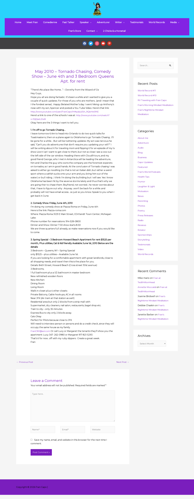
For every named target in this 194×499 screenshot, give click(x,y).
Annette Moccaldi (147, 293)
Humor (142, 188)
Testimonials (144, 251)
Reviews (142, 231)
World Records (146, 260)
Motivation (143, 197)
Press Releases (145, 222)
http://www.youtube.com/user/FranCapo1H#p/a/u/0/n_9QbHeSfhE (66, 113)
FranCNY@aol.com (41, 333)
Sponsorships (145, 241)
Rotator (142, 236)
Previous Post (25, 364)
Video (141, 255)
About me (143, 144)
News (141, 202)
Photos (141, 212)
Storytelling (144, 246)
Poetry (141, 217)
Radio (141, 226)
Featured (143, 173)
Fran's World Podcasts (149, 178)
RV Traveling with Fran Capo (153, 102)
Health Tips (144, 183)
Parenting (143, 207)
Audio (141, 154)
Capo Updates (145, 168)
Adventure (144, 149)
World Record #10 (147, 97)
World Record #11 (147, 92)
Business (142, 163)
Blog (140, 159)
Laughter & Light (147, 192)
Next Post (122, 364)
